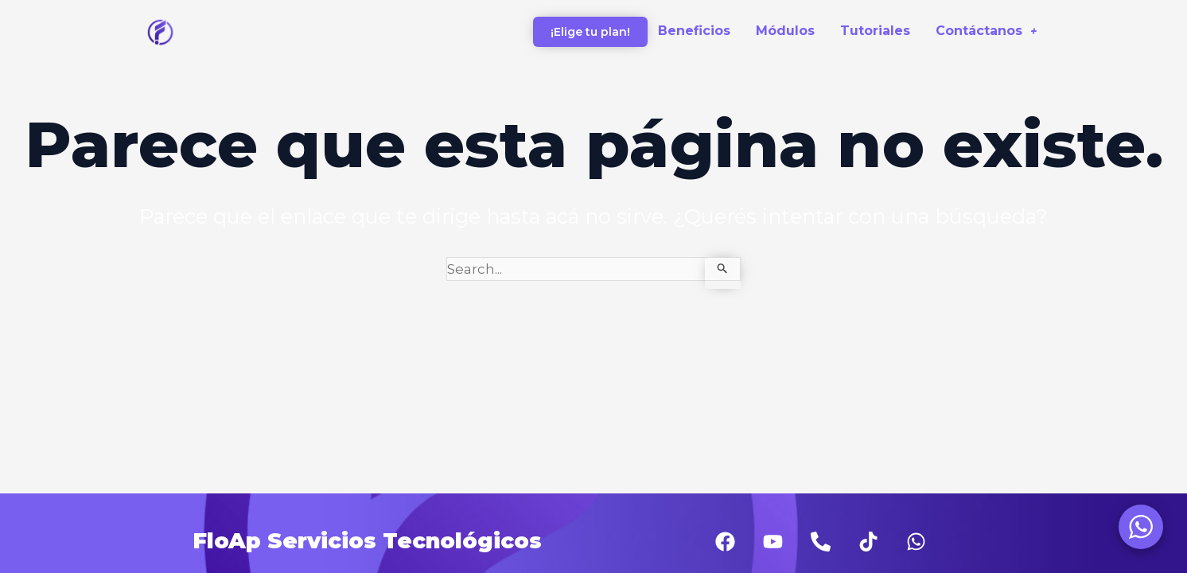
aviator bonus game (17, 0)
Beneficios (694, 30)
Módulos (785, 30)
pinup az (8, 0)
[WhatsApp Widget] (1141, 527)
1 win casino (3, 0)
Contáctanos (986, 30)
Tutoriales (875, 30)
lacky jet (26, 0)
